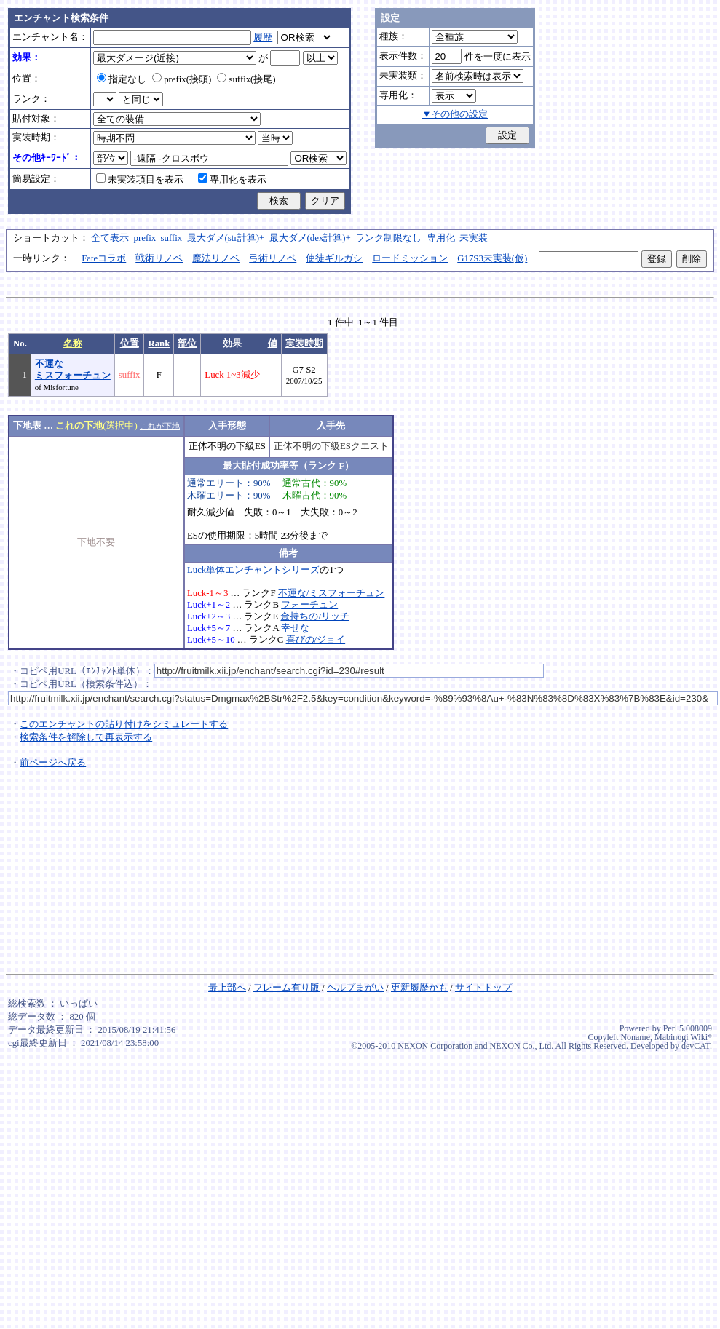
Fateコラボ (104, 258)
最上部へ (227, 988)
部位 (187, 343)
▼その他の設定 (455, 114)
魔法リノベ (216, 258)
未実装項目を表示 (139, 180)
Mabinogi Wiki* (683, 1037)
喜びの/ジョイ (316, 640)
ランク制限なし (388, 238)
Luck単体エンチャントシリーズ (253, 570)
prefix (145, 238)
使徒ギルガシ (334, 258)
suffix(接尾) (246, 79)
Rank (159, 343)
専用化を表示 (232, 180)
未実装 (473, 238)
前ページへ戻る (53, 763)
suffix (172, 238)
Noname (635, 1037)
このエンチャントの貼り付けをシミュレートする (124, 724)
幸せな (295, 628)
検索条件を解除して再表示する (86, 737)
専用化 (441, 238)
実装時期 (304, 343)
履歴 (262, 38)
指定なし (121, 79)
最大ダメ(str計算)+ (226, 238)
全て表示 (110, 238)
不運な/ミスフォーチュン (331, 593)
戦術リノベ (159, 258)
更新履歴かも (419, 988)
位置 (129, 343)
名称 (72, 343)
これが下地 (160, 425)
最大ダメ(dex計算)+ (310, 238)
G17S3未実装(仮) (492, 258)
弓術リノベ (272, 258)
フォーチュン (309, 605)
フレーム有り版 (286, 988)
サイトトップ (483, 988)
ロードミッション (410, 258)
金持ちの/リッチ (314, 616)
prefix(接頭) (181, 79)
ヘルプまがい (355, 988)
